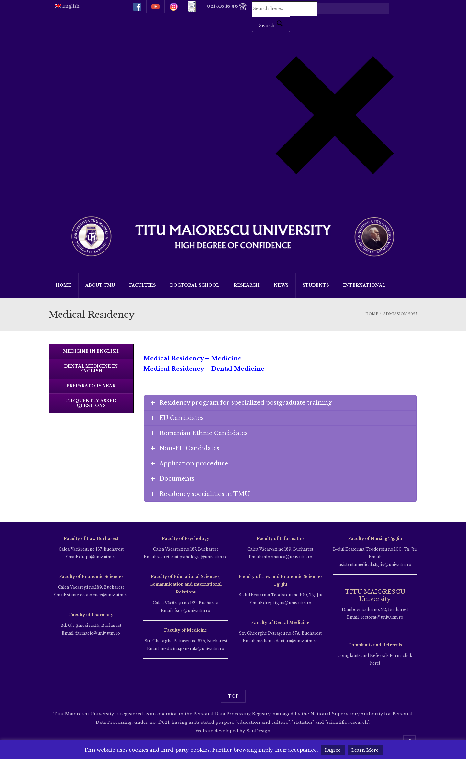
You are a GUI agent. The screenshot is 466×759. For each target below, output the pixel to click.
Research (247, 285)
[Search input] (284, 8)
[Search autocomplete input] (353, 8)
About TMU (100, 285)
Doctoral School (194, 285)
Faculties (142, 285)
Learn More (365, 750)
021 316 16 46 (227, 7)
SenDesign (258, 730)
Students (316, 285)
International (364, 285)
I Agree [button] (333, 750)
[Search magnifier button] (271, 24)
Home (63, 285)
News (281, 285)
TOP (233, 696)
